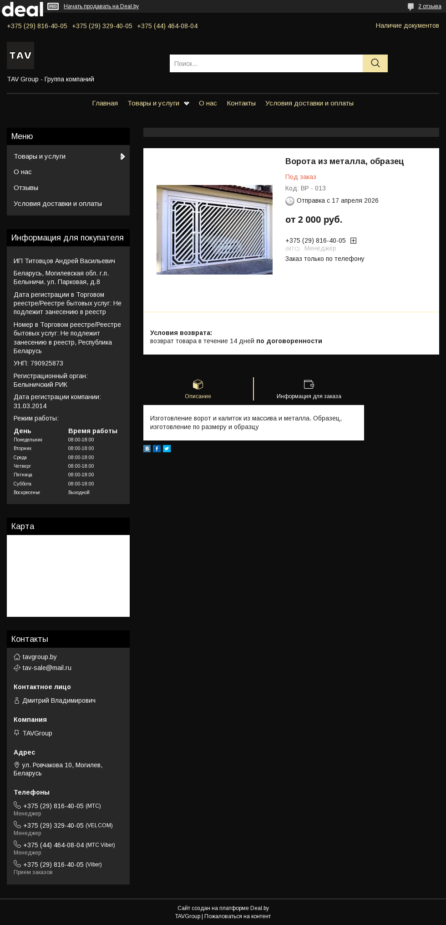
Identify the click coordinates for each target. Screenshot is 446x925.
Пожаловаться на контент (237, 916)
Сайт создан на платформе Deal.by (223, 908)
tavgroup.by (40, 656)
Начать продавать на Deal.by (101, 6)
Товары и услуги (153, 103)
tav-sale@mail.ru (47, 667)
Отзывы (26, 187)
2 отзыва (429, 6)
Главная (105, 103)
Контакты (241, 103)
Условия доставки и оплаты (309, 103)
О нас (208, 103)
